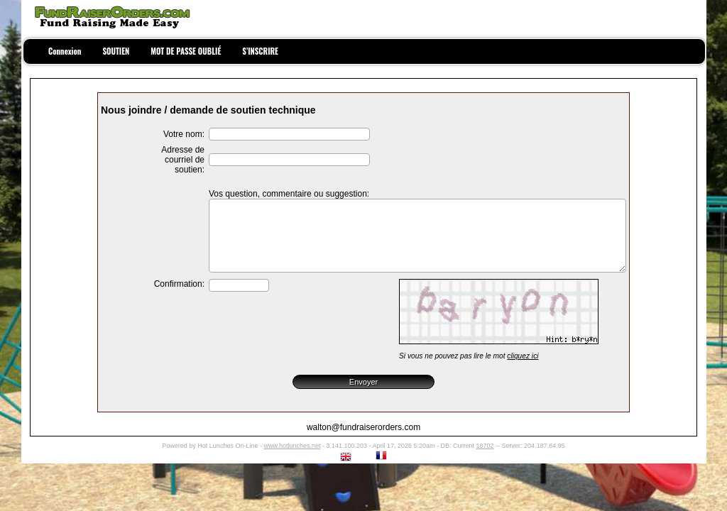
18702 (485, 445)
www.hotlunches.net (291, 445)
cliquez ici (522, 356)
